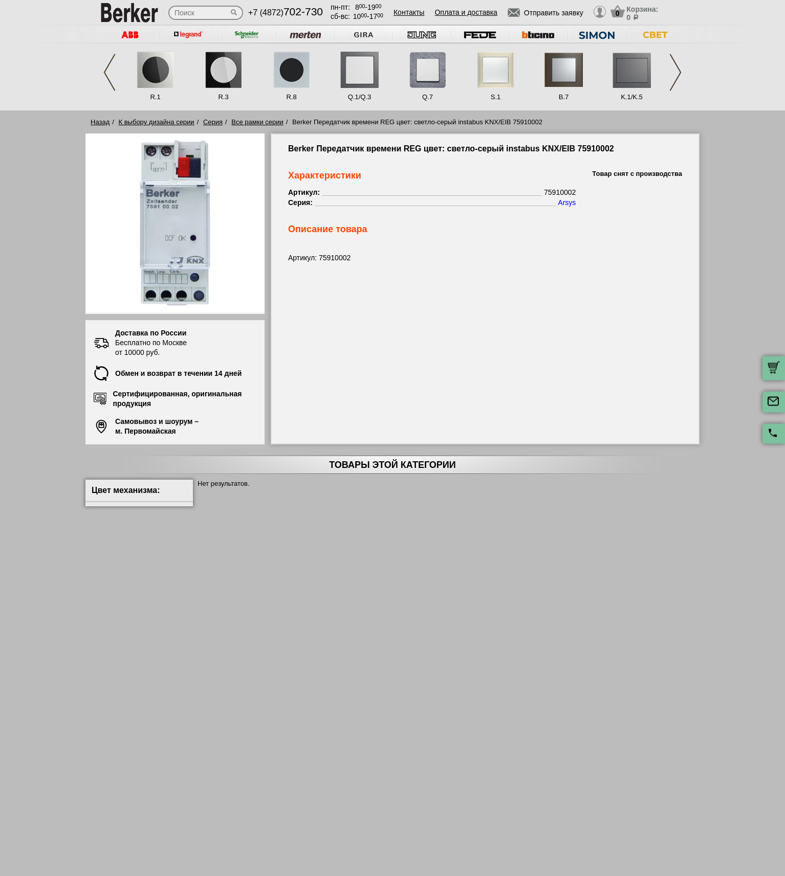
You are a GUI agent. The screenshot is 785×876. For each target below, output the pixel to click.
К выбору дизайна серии (156, 122)
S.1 (496, 97)
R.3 (223, 97)
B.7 (564, 97)
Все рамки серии (257, 122)
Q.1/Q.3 (360, 97)
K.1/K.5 (632, 97)
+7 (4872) (285, 12)
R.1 (155, 97)
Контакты (409, 12)
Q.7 (427, 97)
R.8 (291, 97)
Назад (100, 122)
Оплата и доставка (465, 12)
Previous (109, 72)
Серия (213, 122)
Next (675, 72)
